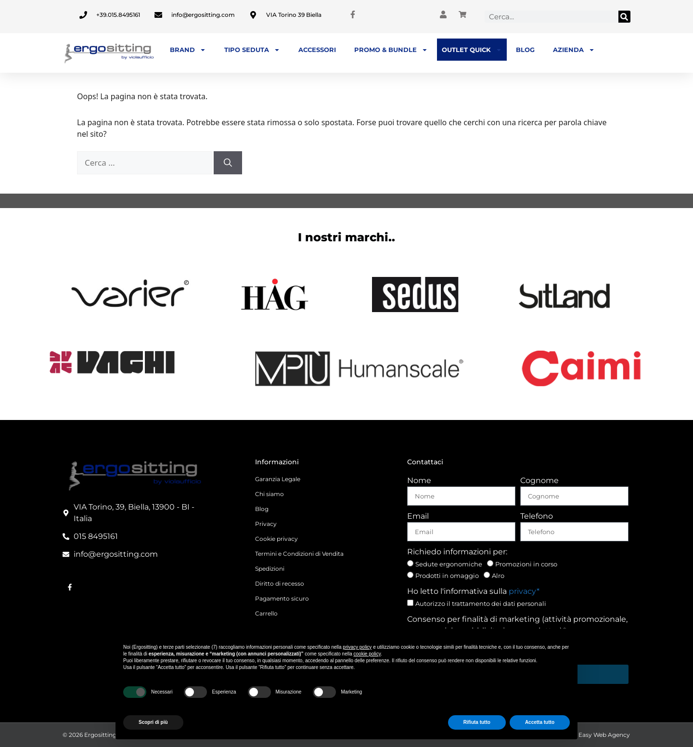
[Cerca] (624, 17)
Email (418, 516)
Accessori (317, 49)
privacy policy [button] (357, 647)
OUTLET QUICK (472, 50)
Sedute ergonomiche (448, 564)
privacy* (524, 591)
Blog (525, 49)
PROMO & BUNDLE (391, 50)
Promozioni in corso (526, 564)
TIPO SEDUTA (252, 50)
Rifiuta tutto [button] (476, 722)
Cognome (539, 480)
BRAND (188, 50)
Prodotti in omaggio (447, 575)
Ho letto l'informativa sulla (473, 591)
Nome (419, 480)
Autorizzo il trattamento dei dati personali (480, 603)
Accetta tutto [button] (539, 722)
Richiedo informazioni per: (457, 551)
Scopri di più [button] (153, 722)
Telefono (536, 516)
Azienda (574, 50)
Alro (498, 575)
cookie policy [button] (367, 653)
